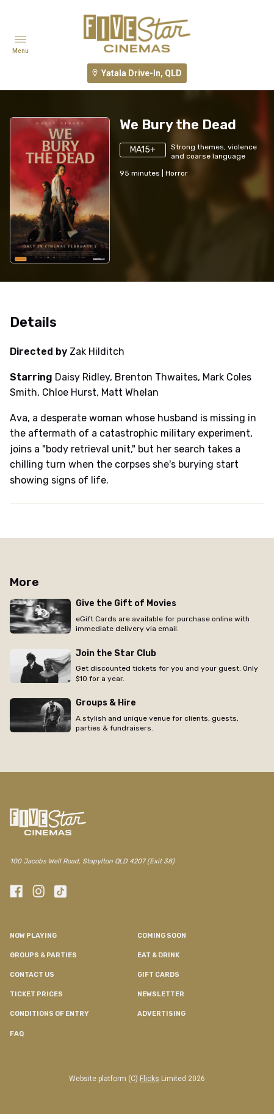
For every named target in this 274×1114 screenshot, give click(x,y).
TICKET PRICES (36, 994)
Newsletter (160, 994)
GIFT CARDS (158, 975)
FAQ (17, 1034)
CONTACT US (32, 975)
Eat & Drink (158, 955)
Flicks (149, 1078)
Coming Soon (161, 936)
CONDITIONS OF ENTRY (49, 1014)
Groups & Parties (43, 955)
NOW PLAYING (33, 936)
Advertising (161, 1014)
